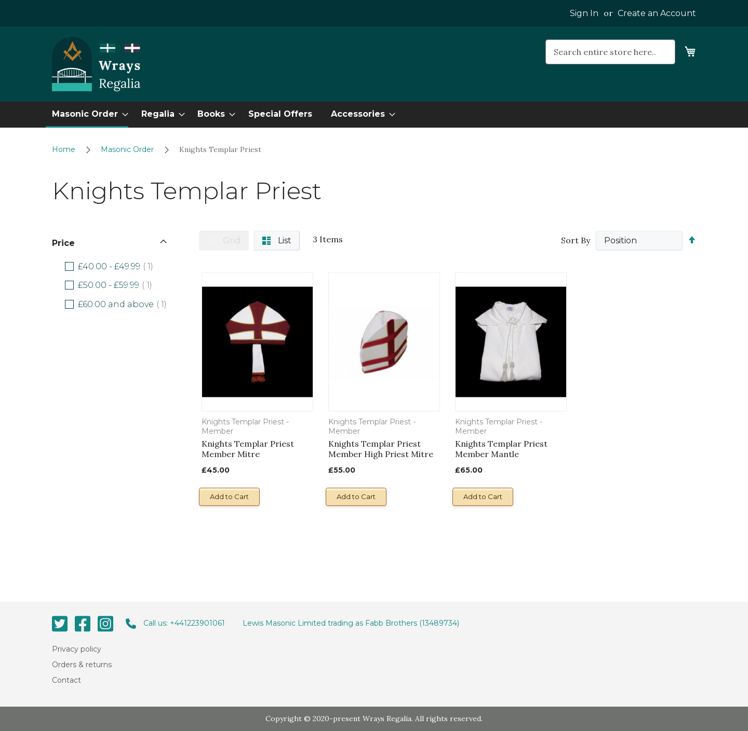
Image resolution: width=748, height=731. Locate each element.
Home (64, 149)
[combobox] (610, 51)
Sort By (575, 240)
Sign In (584, 13)
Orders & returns (82, 664)
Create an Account (657, 13)
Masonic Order (128, 149)
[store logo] (96, 64)
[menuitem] (87, 115)
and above (125, 304)
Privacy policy (76, 648)
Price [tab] (63, 243)
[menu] (374, 115)
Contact (66, 680)
